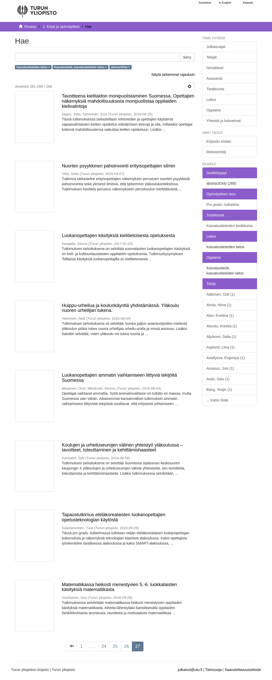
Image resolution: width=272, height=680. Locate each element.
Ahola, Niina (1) (219, 305)
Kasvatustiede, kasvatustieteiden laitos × (80, 67)
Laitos (211, 100)
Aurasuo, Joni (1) (220, 368)
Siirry (187, 57)
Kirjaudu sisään (219, 141)
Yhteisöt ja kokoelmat (224, 121)
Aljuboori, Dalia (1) (221, 337)
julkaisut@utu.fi (190, 670)
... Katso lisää (217, 400)
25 (115, 646)
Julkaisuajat (216, 47)
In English (225, 2)
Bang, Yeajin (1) (219, 389)
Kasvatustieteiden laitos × (33, 67)
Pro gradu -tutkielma (223, 205)
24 (103, 646)
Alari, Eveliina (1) (220, 315)
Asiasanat (214, 78)
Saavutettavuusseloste (243, 670)
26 (126, 646)
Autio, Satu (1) (218, 379)
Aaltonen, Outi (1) (221, 294)
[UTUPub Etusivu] (37, 9)
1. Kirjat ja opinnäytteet (61, 27)
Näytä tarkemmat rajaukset (172, 74)
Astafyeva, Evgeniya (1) (226, 358)
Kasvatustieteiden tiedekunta (230, 226)
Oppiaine (214, 110)
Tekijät (212, 57)
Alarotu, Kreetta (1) (222, 326)
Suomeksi (205, 2)
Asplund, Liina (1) (221, 347)
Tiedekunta (215, 89)
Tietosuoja (213, 670)
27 (137, 646)
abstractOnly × (120, 67)
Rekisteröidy (216, 152)
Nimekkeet (215, 68)
